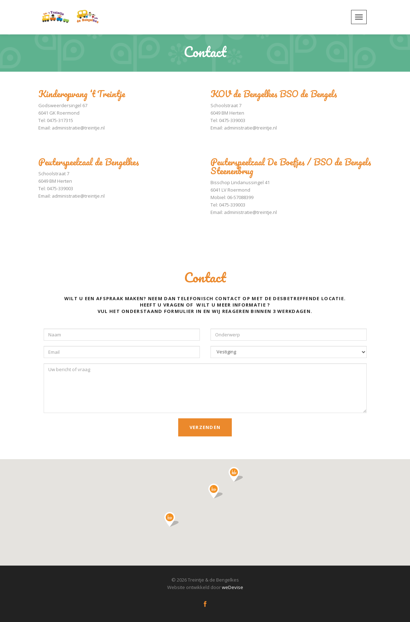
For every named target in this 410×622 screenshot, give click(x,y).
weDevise (232, 587)
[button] (236, 474)
